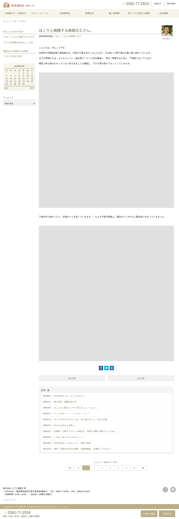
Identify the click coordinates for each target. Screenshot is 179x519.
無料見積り (171, 3)
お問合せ (157, 3)
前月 (6, 88)
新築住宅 (89, 13)
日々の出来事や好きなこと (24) (19, 42)
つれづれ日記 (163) (13, 56)
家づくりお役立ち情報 (139, 13)
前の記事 (72, 378)
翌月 (32, 88)
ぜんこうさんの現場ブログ (68, 36)
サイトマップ (10, 500)
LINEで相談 (149, 513)
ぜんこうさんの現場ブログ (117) (19, 37)
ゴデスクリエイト (62, 507)
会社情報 (163, 13)
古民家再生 (64, 13)
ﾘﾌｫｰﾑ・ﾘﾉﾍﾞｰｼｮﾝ (40, 13)
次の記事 (141, 378)
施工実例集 (114, 13)
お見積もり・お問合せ (15, 13)
